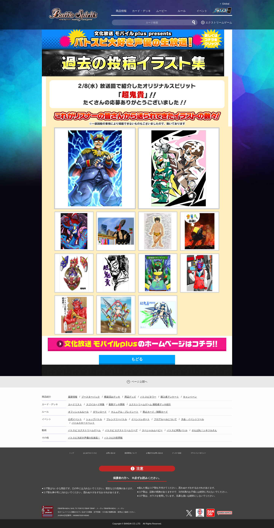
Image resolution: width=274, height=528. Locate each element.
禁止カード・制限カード (155, 412)
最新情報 (72, 396)
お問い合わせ (110, 453)
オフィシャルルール (78, 412)
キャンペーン (190, 396)
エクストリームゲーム (219, 22)
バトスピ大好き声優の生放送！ (84, 437)
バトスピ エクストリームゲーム (84, 430)
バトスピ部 (222, 11)
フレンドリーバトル (116, 419)
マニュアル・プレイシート (124, 412)
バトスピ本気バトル (177, 430)
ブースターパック (90, 396)
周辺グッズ (130, 396)
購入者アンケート (170, 396)
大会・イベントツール (192, 419)
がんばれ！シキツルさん (204, 430)
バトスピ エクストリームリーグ (121, 430)
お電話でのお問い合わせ (154, 453)
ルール (182, 10)
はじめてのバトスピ (90, 453)
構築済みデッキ (112, 396)
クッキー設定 (176, 453)
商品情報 (121, 10)
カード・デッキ (141, 10)
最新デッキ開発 (117, 404)
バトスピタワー (148, 396)
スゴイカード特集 (95, 404)
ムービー (161, 10)
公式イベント (75, 419)
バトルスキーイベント (83, 423)
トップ (71, 453)
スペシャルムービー (152, 430)
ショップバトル (94, 419)
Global (225, 3)
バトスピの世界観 (113, 437)
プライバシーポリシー (198, 453)
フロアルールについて (165, 419)
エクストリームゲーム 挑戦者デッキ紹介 (150, 404)
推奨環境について (131, 453)
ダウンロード (100, 412)
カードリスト (75, 404)
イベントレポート (140, 419)
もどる (137, 359)
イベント (202, 10)
